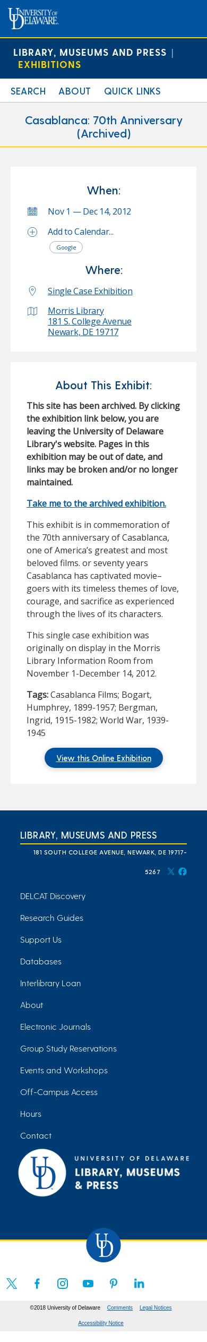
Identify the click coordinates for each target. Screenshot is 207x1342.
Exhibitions (49, 64)
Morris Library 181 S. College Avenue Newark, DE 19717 (90, 321)
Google (66, 247)
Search (28, 90)
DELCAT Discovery (52, 896)
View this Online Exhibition (103, 758)
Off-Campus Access (59, 1092)
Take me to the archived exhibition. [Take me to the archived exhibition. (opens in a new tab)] (96, 503)
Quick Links (132, 90)
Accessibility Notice (101, 1323)
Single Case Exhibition (90, 291)
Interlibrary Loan (50, 983)
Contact (35, 1135)
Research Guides (51, 917)
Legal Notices (156, 1308)
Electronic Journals (55, 1026)
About (74, 90)
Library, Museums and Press (90, 51)
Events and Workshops (64, 1070)
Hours (30, 1113)
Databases (41, 961)
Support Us (41, 939)
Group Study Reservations (68, 1048)
